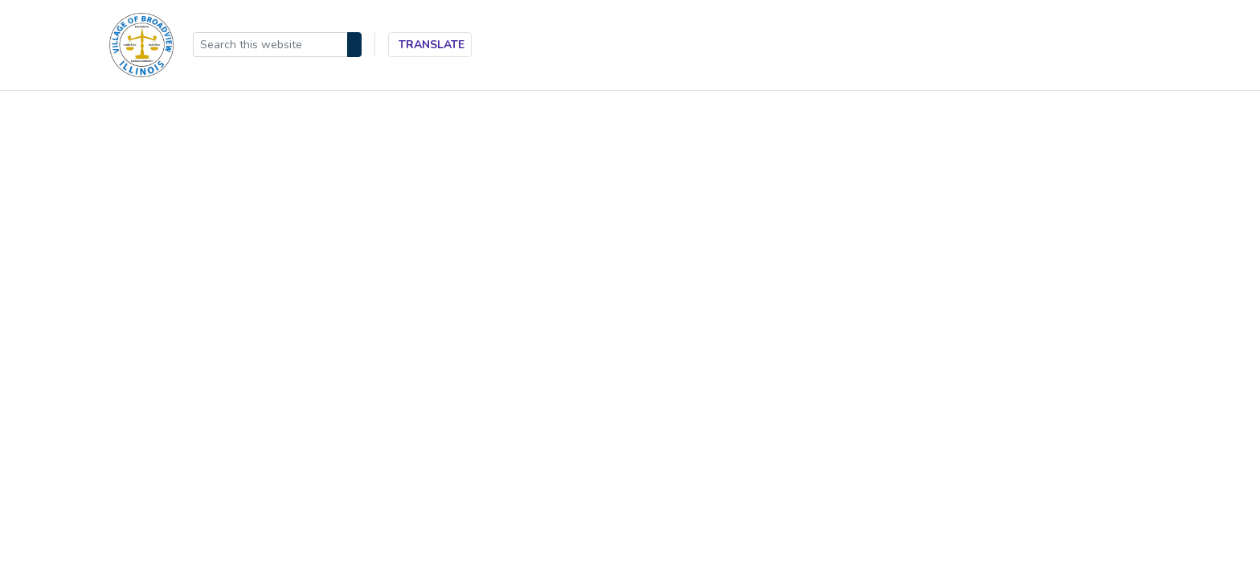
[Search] (354, 44)
